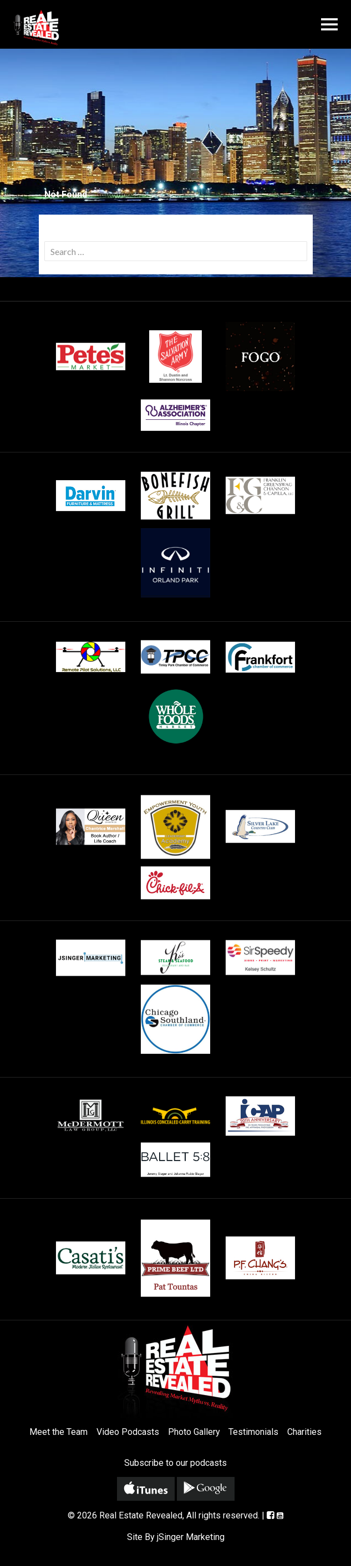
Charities (304, 1432)
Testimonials (253, 1432)
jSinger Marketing (191, 1537)
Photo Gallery (194, 1432)
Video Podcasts (127, 1432)
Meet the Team (58, 1432)
